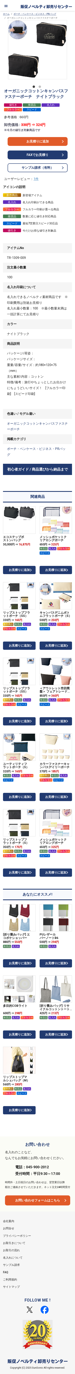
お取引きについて (14, 1243)
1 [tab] (35, 87)
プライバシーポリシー (17, 1235)
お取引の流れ (11, 1250)
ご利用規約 (10, 1279)
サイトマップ (11, 1286)
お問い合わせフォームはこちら (37, 1200)
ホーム (6, 14)
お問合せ (8, 1228)
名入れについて (13, 1257)
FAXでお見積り (37, 155)
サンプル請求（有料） (38, 168)
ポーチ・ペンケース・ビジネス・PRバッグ (35, 14)
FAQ (5, 1272)
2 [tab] (41, 87)
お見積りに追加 (37, 141)
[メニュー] (6, 6)
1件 (36, 179)
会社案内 (8, 1221)
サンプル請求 (11, 1264)
